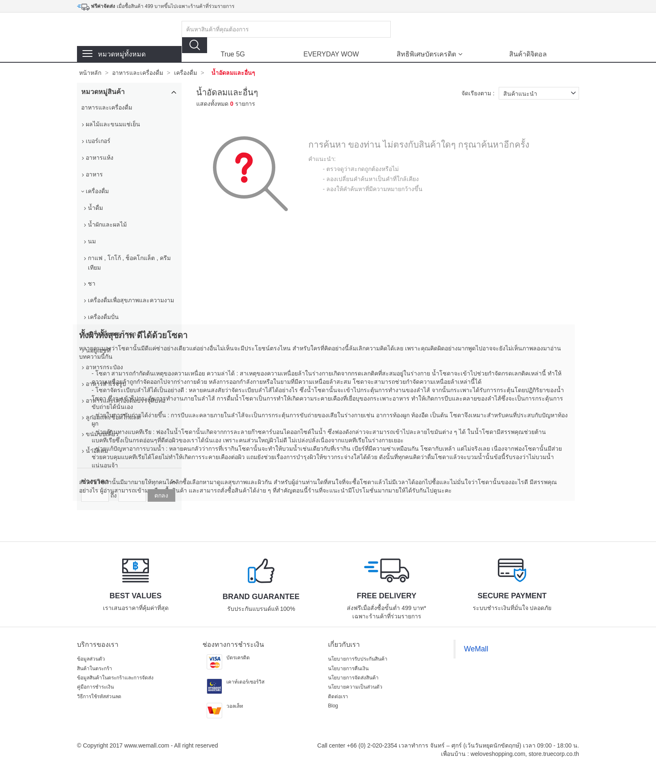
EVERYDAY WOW (331, 54)
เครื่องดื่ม (185, 72)
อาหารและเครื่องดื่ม (137, 72)
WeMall (476, 649)
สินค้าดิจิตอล (528, 54)
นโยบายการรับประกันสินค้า (357, 659)
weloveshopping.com (498, 753)
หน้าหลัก (90, 72)
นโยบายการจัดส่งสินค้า (353, 678)
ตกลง (161, 495)
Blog (333, 706)
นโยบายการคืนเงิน (348, 668)
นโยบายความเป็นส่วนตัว (355, 687)
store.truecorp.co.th (553, 753)
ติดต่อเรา (338, 696)
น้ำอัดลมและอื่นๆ (233, 72)
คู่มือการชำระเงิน (95, 687)
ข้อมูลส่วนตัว (91, 659)
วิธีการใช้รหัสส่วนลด (99, 696)
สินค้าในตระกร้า (94, 668)
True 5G (232, 54)
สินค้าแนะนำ (541, 93)
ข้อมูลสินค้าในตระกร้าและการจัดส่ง (115, 678)
